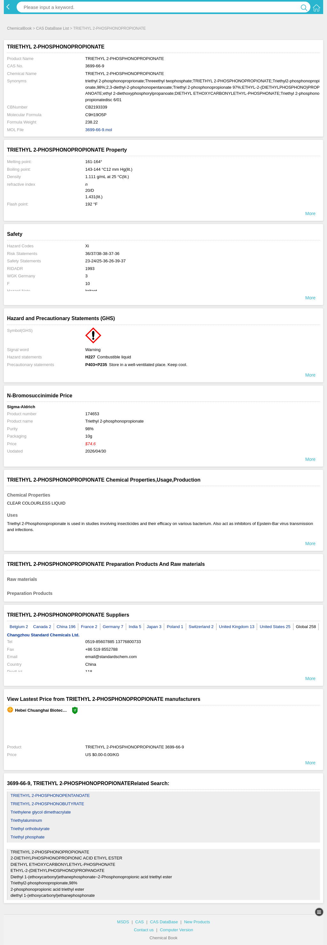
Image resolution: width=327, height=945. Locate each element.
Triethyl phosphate (27, 837)
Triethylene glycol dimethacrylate (41, 812)
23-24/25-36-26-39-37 (105, 261)
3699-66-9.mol (98, 129)
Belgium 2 (19, 626)
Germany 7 (113, 626)
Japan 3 (154, 626)
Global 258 (306, 626)
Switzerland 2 (201, 626)
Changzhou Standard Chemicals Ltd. (43, 635)
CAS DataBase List (52, 28)
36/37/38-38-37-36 (102, 253)
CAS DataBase (164, 921)
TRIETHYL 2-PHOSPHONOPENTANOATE (50, 795)
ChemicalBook (19, 28)
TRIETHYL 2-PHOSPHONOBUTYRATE (47, 803)
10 (87, 283)
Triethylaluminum (26, 820)
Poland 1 (175, 626)
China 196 (66, 626)
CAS (139, 921)
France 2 (89, 626)
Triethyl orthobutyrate (30, 828)
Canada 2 (42, 626)
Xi (87, 246)
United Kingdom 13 (237, 626)
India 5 (135, 626)
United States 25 (275, 626)
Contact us (144, 929)
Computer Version (176, 929)
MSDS (123, 921)
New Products (197, 921)
